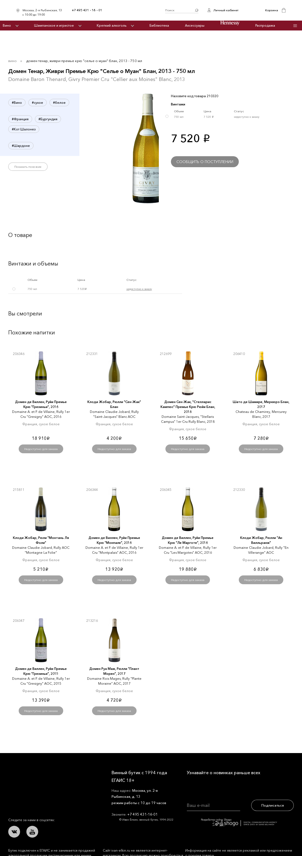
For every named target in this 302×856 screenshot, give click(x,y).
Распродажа (265, 25)
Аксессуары (194, 25)
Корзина (271, 10)
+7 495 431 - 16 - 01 (87, 10)
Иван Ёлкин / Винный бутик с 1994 (134, 10)
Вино (7, 25)
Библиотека (159, 25)
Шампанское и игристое (54, 25)
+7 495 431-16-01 (142, 814)
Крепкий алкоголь (111, 25)
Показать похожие (27, 167)
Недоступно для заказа (41, 449)
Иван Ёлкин (49, 777)
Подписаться (272, 805)
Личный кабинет (226, 10)
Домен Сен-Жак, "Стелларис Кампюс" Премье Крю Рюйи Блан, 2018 (187, 407)
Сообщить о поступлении (204, 161)
